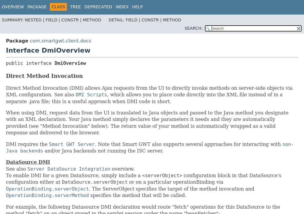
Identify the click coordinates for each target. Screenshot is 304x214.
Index (122, 6)
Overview (13, 6)
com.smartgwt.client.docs (60, 41)
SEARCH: (194, 28)
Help (137, 6)
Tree (75, 6)
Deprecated (98, 6)
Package (37, 6)
